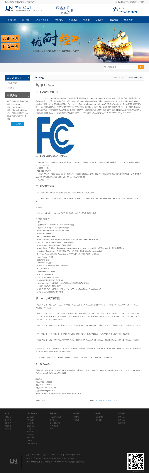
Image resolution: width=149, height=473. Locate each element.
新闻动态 (73, 20)
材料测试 (53, 420)
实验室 (86, 20)
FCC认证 (138, 78)
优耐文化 (8, 426)
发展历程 (8, 429)
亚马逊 (29, 440)
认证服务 (130, 78)
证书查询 (100, 20)
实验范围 (98, 420)
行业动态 (76, 420)
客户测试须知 (32, 443)
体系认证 (30, 437)
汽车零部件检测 (55, 417)
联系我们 (141, 2)
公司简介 (8, 417)
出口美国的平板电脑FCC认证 (106, 401)
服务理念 (8, 420)
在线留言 (133, 2)
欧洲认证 (30, 417)
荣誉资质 (114, 20)
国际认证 (30, 432)
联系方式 (121, 417)
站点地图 (121, 423)
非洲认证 (30, 429)
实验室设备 (99, 417)
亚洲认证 (30, 423)
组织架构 (8, 423)
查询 (51, 429)
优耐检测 (39, 370)
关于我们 (26, 20)
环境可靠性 (54, 426)
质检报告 (30, 435)
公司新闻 (76, 417)
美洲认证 (30, 420)
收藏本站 (125, 2)
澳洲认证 (30, 426)
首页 (123, 78)
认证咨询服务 (42, 20)
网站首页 (12, 20)
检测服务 (59, 20)
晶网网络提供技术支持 (77, 462)
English (118, 2)
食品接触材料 (55, 423)
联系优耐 (128, 20)
